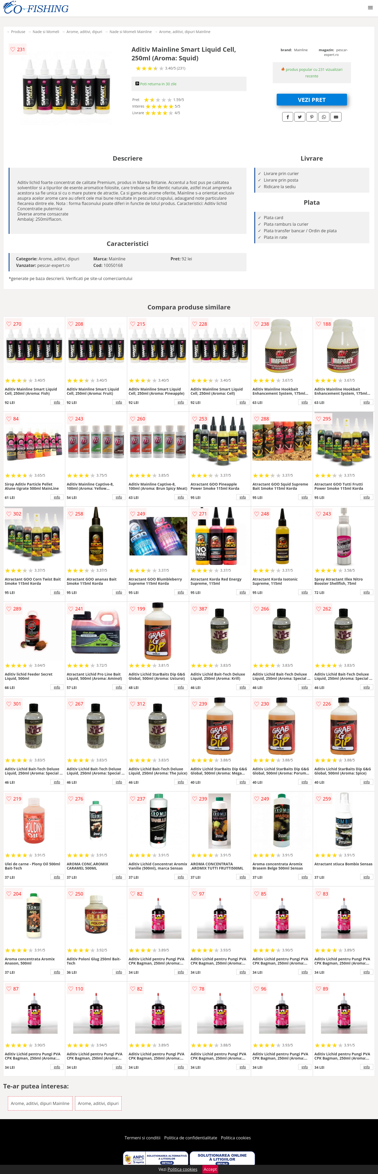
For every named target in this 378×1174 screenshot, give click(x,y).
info (57, 402)
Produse (18, 31)
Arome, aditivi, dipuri (84, 31)
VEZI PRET (312, 99)
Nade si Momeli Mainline (130, 31)
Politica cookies (236, 1138)
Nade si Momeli (46, 31)
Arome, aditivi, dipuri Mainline (184, 31)
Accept (210, 1169)
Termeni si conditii (143, 1138)
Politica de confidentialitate (190, 1138)
